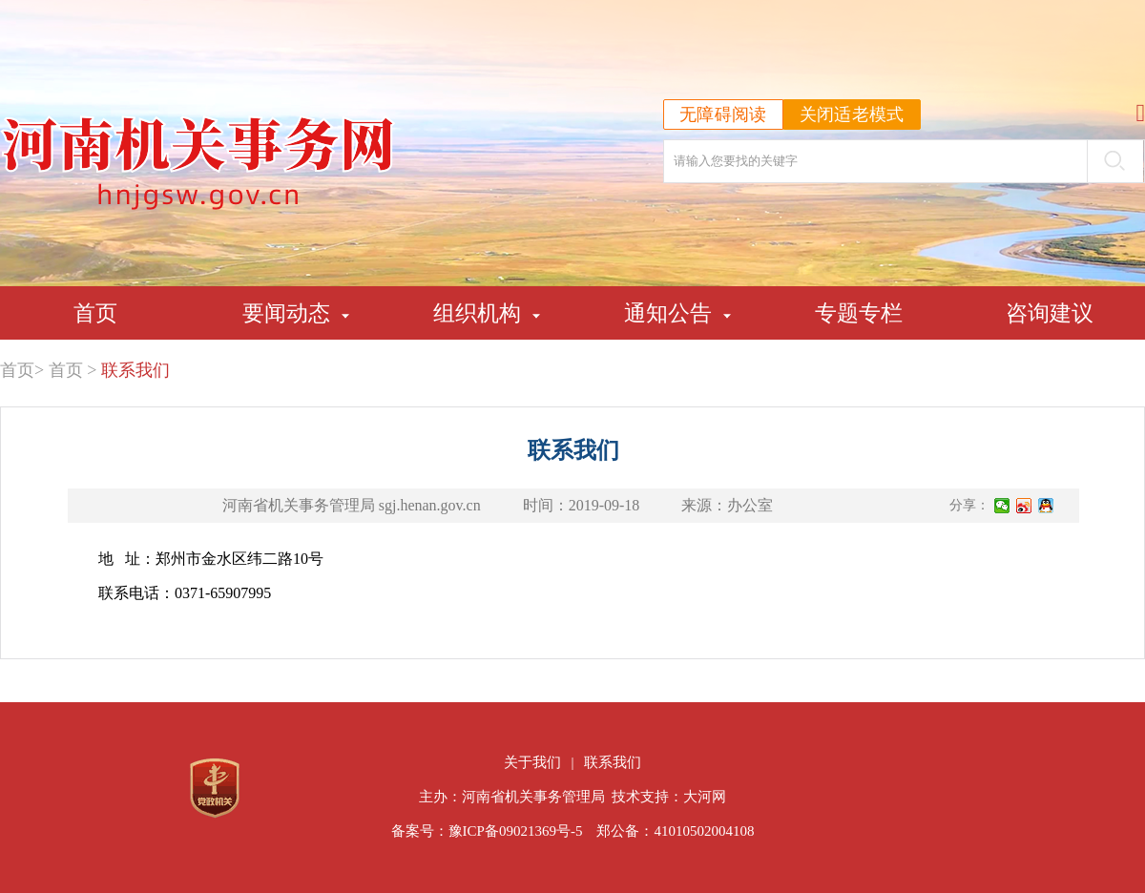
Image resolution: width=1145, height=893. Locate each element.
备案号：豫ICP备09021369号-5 (487, 831)
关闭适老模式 (852, 114)
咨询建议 (1049, 313)
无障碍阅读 (723, 114)
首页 (95, 313)
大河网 (704, 796)
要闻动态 (286, 313)
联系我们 (135, 370)
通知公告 (668, 313)
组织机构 (477, 313)
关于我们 (532, 762)
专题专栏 (859, 313)
